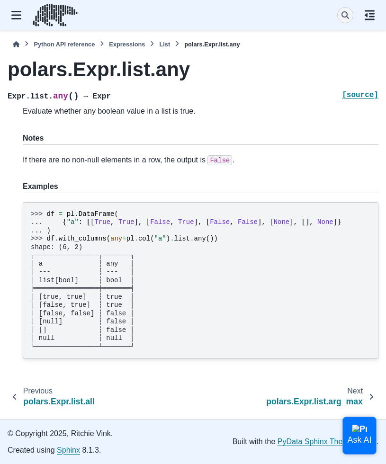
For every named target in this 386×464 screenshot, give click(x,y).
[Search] (345, 15)
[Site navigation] (16, 15)
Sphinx (68, 450)
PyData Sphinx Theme (315, 441)
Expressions (127, 44)
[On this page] (369, 15)
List (164, 44)
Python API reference (64, 44)
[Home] (16, 44)
